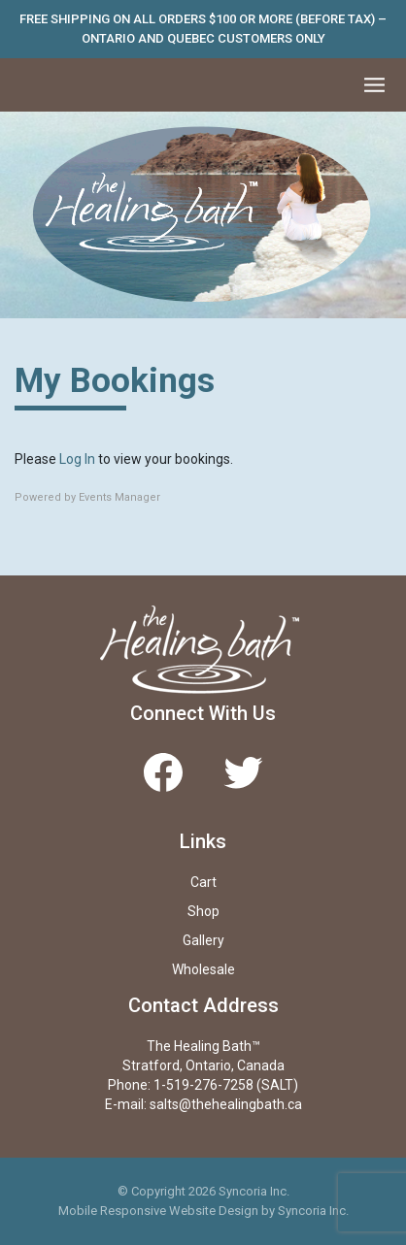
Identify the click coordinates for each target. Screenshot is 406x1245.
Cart (203, 882)
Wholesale (203, 969)
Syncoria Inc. (313, 1210)
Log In (77, 459)
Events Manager (119, 497)
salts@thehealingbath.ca (226, 1104)
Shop (203, 911)
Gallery (203, 940)
